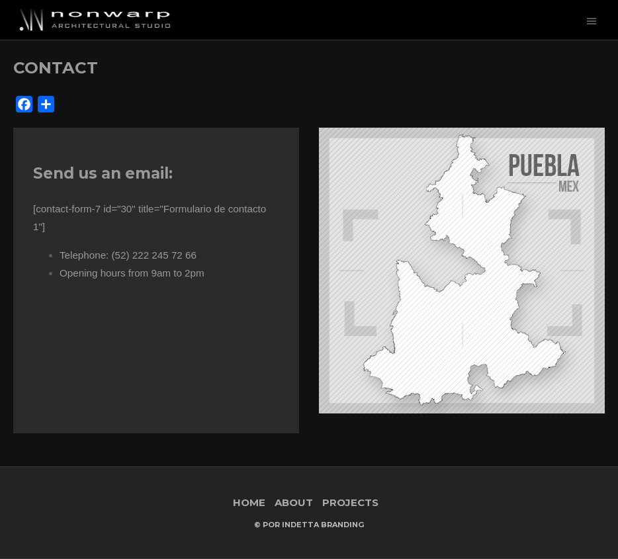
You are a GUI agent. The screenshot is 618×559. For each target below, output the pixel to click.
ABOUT (294, 502)
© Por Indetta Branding (309, 524)
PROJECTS (350, 502)
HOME (249, 502)
